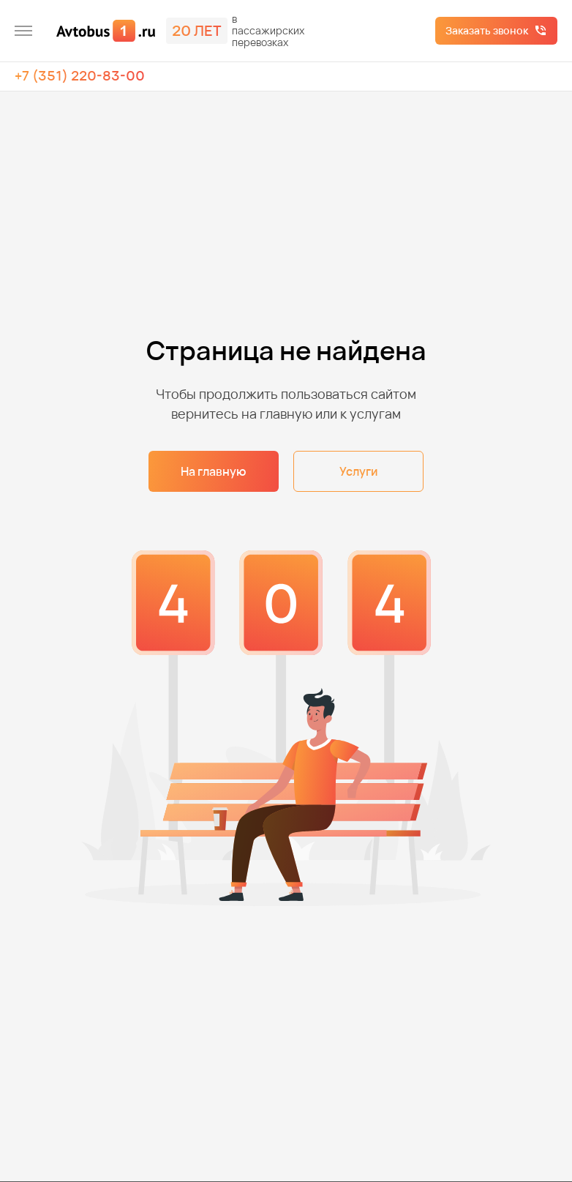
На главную (214, 471)
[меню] (23, 30)
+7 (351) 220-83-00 (80, 75)
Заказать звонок (486, 30)
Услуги (358, 471)
